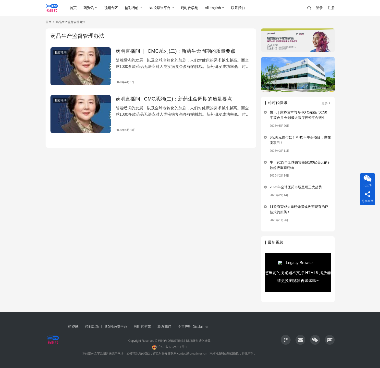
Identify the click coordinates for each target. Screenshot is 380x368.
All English (213, 8)
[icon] (286, 340)
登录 (319, 8)
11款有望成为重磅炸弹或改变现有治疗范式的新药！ (299, 209)
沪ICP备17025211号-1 (172, 347)
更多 (326, 103)
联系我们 (238, 8)
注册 (331, 8)
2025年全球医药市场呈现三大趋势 (296, 187)
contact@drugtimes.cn (192, 353)
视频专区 (111, 8)
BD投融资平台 (160, 8)
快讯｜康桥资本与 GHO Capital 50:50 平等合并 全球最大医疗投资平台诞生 (298, 115)
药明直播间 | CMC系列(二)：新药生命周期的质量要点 (174, 99)
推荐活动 (61, 52)
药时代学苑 (189, 8)
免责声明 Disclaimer (193, 327)
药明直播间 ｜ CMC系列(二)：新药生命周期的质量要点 (176, 51)
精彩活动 (131, 8)
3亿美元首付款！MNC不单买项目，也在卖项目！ (300, 140)
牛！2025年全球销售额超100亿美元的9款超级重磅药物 (300, 165)
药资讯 (89, 8)
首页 (73, 8)
